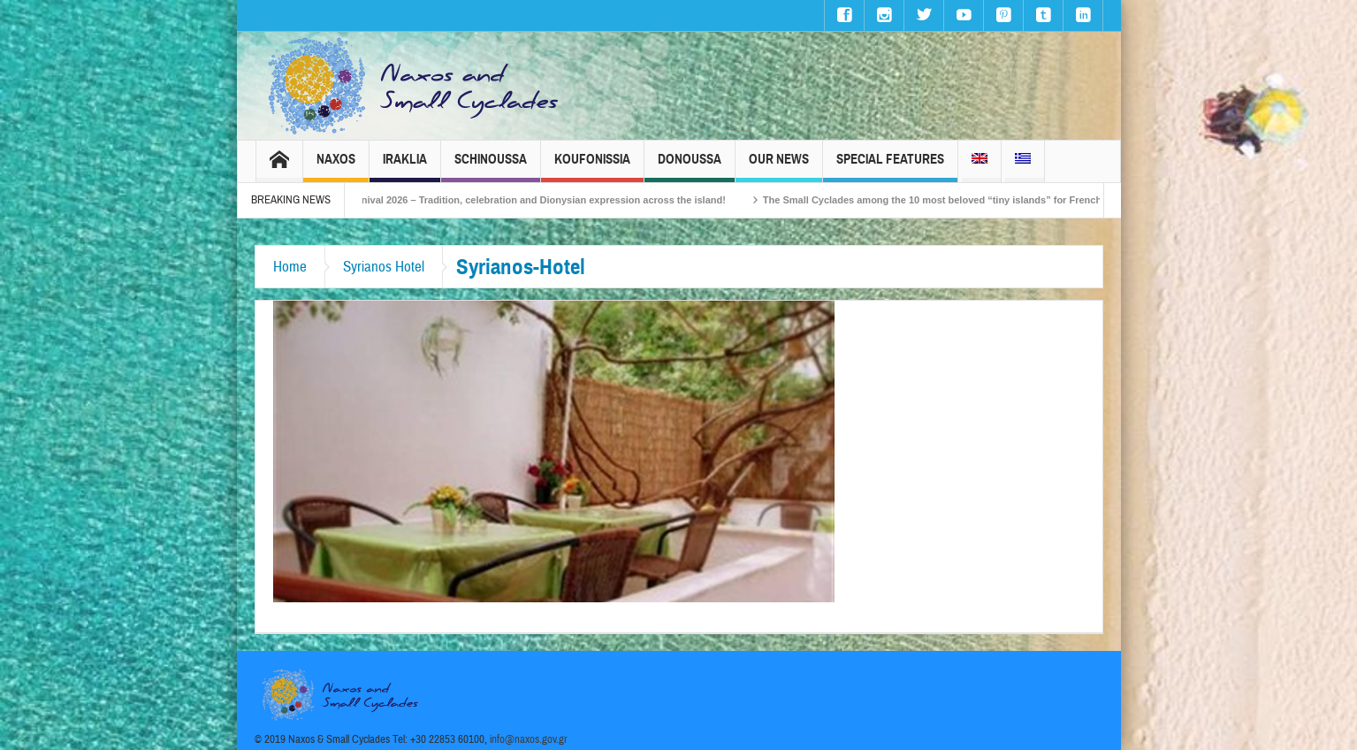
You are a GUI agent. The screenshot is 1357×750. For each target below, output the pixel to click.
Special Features (890, 166)
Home (290, 266)
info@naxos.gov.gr (529, 739)
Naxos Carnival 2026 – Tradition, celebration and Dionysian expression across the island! (536, 200)
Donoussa (689, 166)
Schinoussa (490, 166)
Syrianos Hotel (383, 266)
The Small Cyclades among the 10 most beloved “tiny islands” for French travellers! (973, 200)
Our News (779, 166)
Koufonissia (592, 166)
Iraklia (405, 166)
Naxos (336, 166)
